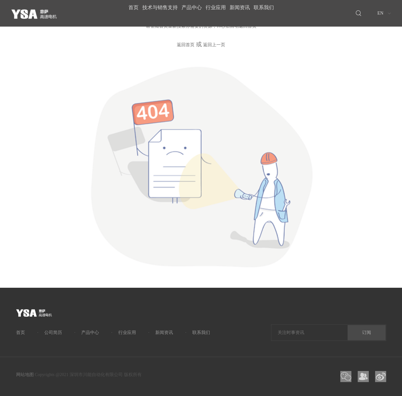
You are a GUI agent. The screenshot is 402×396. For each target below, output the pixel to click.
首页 (119, 13)
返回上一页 (214, 44)
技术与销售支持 (151, 13)
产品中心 (189, 13)
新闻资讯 (248, 13)
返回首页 (186, 44)
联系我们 (278, 13)
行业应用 (218, 13)
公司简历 (53, 332)
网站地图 (25, 374)
